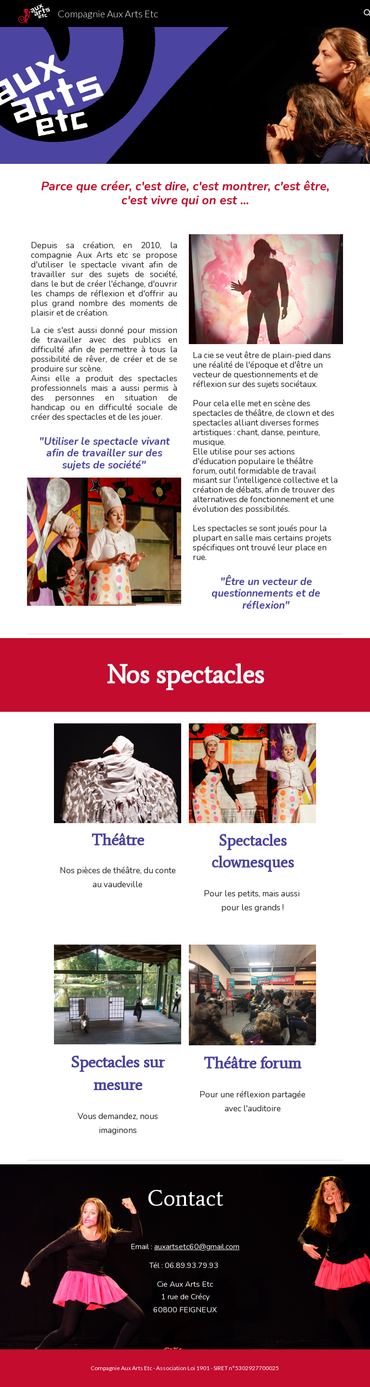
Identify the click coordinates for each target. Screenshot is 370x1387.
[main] (185, 193)
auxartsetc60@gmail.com (196, 1246)
